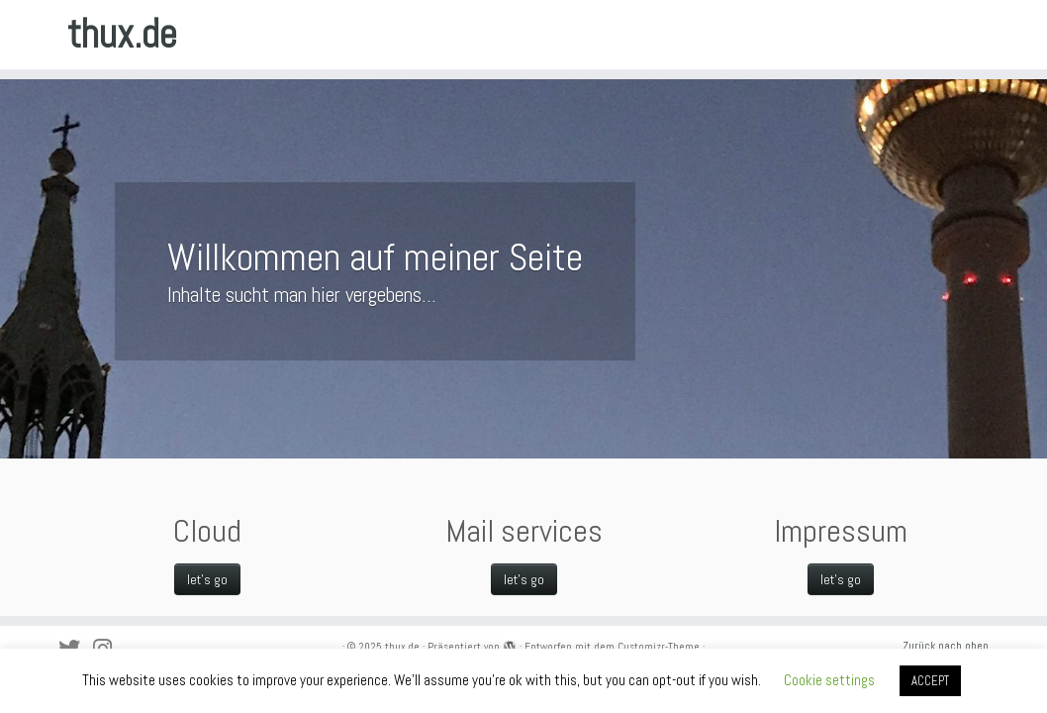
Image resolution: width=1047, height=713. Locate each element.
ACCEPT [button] (930, 680)
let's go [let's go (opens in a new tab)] (207, 579)
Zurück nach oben (946, 646)
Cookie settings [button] (829, 679)
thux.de (122, 34)
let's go (840, 579)
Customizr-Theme (659, 647)
